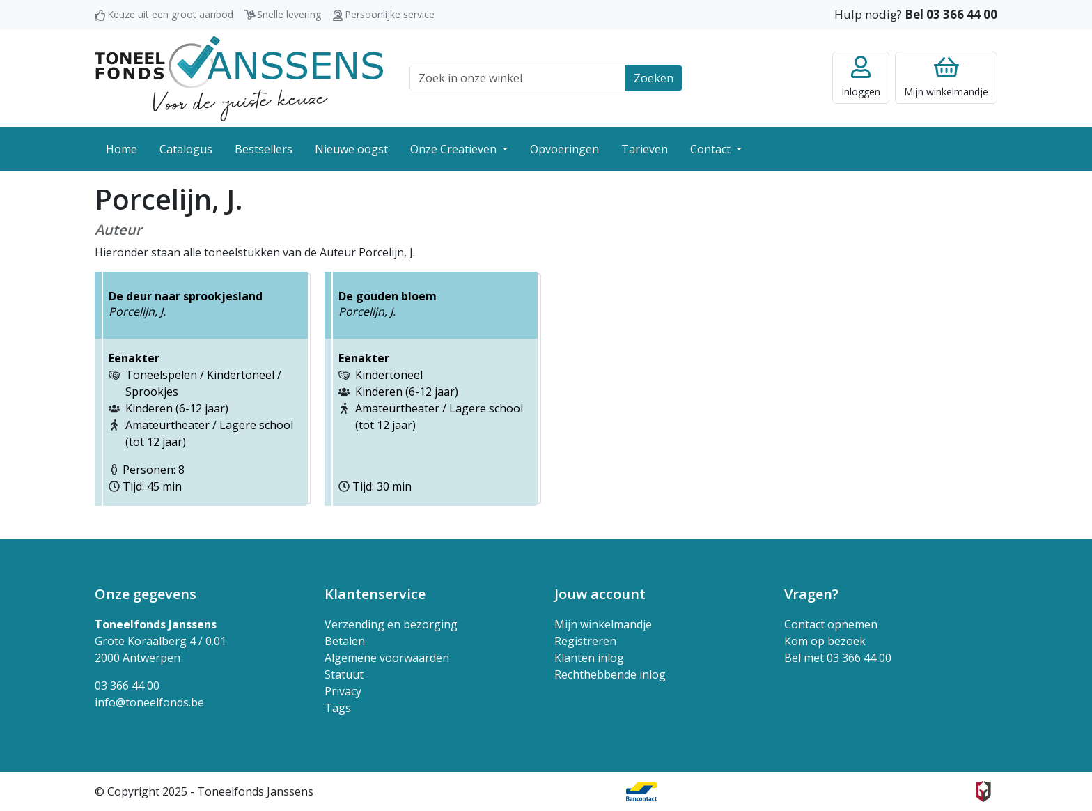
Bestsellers (263, 149)
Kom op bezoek (825, 641)
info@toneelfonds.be (149, 702)
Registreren (585, 641)
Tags (338, 708)
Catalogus (185, 149)
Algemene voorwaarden (387, 657)
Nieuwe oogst (351, 149)
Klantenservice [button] (375, 594)
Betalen (345, 641)
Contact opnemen (831, 624)
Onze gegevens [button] (145, 594)
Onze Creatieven (454, 149)
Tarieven (644, 149)
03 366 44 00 (127, 685)
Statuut (344, 674)
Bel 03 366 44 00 (951, 14)
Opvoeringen (564, 149)
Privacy (343, 691)
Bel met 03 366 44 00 (837, 657)
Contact (711, 149)
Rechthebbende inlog (610, 674)
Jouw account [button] (600, 594)
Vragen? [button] (811, 594)
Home (121, 149)
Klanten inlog (589, 657)
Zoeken (653, 78)
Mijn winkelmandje (603, 624)
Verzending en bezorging (391, 624)
